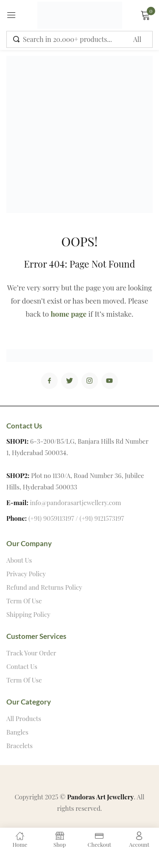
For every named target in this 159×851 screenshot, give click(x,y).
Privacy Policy (26, 573)
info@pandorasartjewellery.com (75, 502)
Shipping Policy (28, 614)
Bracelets (19, 745)
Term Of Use (24, 601)
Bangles (17, 732)
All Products (23, 718)
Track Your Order (31, 653)
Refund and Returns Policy (44, 587)
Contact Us (21, 666)
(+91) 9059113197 (51, 518)
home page (69, 313)
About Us (19, 560)
